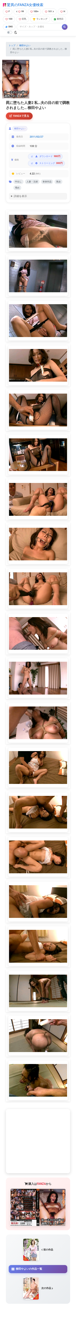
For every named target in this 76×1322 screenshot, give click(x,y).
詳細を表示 (20, 196)
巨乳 (22, 19)
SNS (9, 26)
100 (8, 19)
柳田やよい (24, 45)
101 (49, 11)
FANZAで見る (19, 115)
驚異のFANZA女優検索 (23, 5)
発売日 (58, 19)
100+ (34, 11)
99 (20, 11)
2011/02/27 (36, 136)
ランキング (40, 19)
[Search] (39, 26)
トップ (12, 45)
